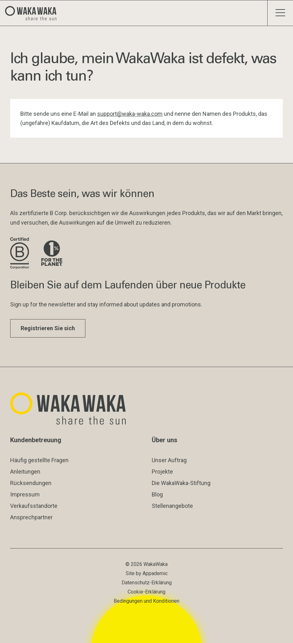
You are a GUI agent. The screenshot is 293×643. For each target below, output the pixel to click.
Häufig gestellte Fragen (39, 460)
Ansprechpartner (31, 517)
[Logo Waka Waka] (33, 13)
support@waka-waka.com (130, 113)
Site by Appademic (147, 573)
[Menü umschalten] (280, 13)
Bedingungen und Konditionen (146, 601)
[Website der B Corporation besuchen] (20, 253)
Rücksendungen (30, 483)
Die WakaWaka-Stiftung (181, 483)
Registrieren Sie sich (48, 328)
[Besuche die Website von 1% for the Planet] (51, 253)
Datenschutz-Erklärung (147, 583)
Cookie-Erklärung (146, 592)
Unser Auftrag (169, 460)
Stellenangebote (172, 505)
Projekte (162, 471)
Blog (157, 494)
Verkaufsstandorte (33, 505)
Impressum (25, 494)
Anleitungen (25, 471)
